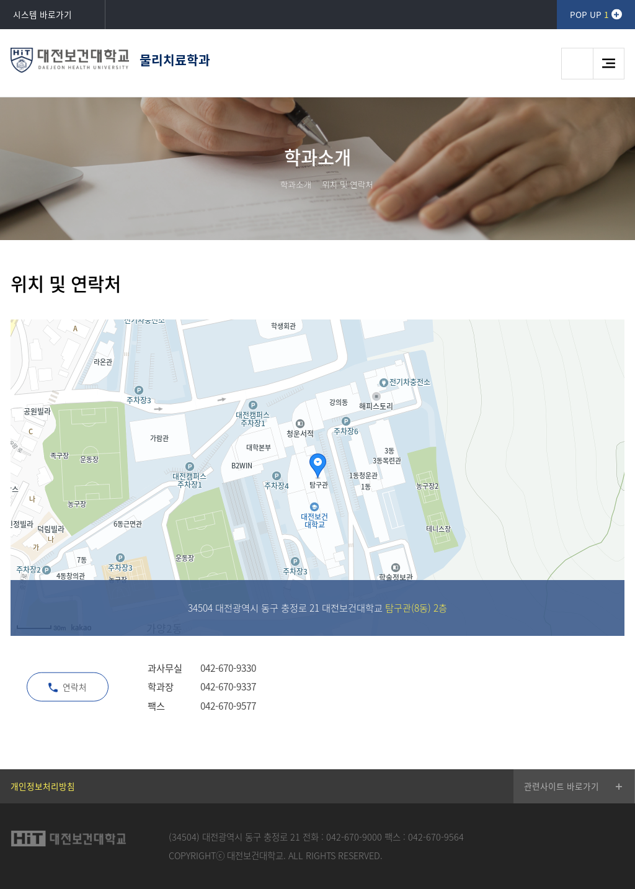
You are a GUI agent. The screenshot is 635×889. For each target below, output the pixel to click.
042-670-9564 (436, 837)
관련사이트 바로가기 (561, 786)
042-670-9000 (354, 837)
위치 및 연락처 (347, 184)
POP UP (589, 14)
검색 (577, 63)
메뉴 (608, 63)
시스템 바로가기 (42, 14)
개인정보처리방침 (43, 786)
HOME (266, 184)
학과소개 (295, 184)
